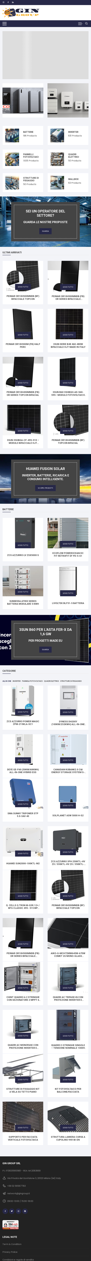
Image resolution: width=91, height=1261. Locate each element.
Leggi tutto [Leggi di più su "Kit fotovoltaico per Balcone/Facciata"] (68, 1080)
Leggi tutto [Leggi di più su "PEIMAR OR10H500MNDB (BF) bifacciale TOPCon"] (23, 287)
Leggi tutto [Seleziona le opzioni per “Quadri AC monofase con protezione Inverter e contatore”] (23, 1036)
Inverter (73, 132)
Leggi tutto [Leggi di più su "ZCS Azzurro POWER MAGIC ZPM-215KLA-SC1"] (23, 712)
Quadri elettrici (73, 155)
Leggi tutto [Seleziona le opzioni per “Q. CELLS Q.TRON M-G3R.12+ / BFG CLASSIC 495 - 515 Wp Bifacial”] (23, 896)
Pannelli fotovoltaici (31, 155)
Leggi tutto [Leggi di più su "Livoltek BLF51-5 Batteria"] (68, 593)
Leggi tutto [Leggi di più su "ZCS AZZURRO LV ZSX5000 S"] (23, 545)
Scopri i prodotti (45, 488)
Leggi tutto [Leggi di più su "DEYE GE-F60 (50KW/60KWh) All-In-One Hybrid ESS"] (23, 760)
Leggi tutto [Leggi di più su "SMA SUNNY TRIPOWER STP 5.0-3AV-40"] (23, 804)
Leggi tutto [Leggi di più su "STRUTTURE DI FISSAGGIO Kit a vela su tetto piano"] (23, 1080)
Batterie (28, 132)
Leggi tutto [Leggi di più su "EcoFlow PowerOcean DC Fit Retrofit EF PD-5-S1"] (68, 544)
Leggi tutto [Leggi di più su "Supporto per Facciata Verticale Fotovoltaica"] (23, 1127)
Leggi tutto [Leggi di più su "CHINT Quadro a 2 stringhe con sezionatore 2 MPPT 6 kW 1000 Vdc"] (23, 988)
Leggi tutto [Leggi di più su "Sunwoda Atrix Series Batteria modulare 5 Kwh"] (23, 592)
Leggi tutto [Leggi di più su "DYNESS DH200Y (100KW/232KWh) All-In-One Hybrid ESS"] (68, 712)
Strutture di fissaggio (31, 179)
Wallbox (73, 179)
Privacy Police (9, 1252)
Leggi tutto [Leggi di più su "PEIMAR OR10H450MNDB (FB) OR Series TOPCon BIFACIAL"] (23, 383)
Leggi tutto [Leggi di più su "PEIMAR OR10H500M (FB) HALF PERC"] (23, 335)
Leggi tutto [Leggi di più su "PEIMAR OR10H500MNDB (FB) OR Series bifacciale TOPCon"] (68, 287)
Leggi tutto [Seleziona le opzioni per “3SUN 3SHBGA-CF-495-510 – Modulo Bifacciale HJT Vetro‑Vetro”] (23, 431)
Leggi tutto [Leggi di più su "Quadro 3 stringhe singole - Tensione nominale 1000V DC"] (68, 1036)
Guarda (45, 231)
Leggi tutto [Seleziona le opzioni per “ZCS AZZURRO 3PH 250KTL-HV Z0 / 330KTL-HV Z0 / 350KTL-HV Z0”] (68, 852)
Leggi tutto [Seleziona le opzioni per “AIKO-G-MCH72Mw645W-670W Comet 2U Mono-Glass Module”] (68, 944)
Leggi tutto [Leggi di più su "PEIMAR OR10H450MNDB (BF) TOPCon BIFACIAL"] (68, 431)
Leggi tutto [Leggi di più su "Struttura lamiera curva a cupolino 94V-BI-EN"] (68, 1127)
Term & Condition (11, 1244)
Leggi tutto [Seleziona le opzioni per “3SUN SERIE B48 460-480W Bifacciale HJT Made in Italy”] (68, 335)
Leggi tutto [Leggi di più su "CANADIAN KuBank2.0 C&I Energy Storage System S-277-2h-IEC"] (68, 760)
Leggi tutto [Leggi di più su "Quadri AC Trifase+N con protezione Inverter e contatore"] (68, 988)
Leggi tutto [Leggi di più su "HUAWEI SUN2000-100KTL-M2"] (23, 853)
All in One (6, 681)
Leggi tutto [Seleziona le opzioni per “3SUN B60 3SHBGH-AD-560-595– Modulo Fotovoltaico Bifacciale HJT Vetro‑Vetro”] (68, 383)
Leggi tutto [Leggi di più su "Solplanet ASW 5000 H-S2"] (68, 805)
